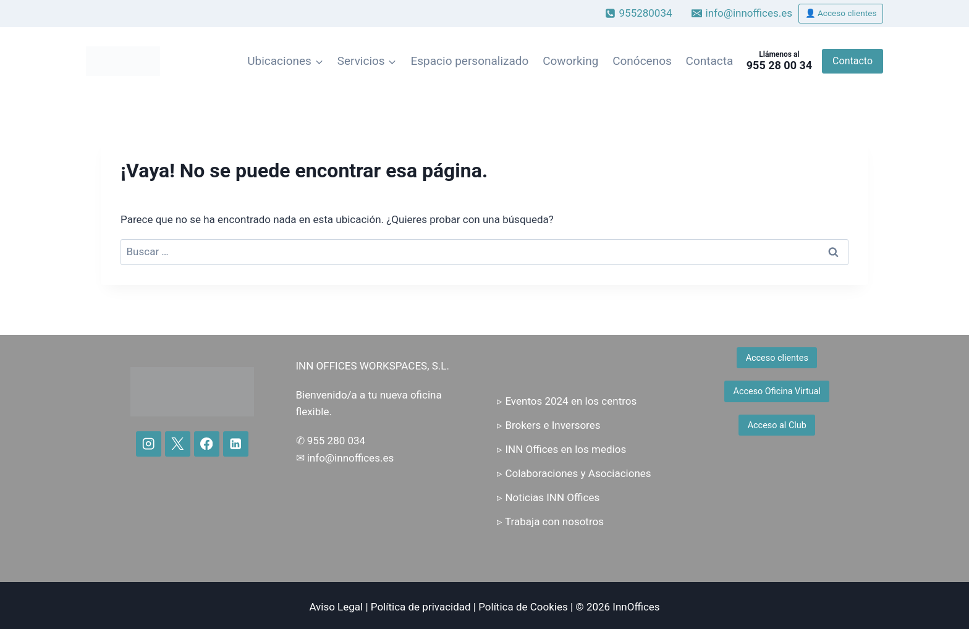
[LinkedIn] (235, 444)
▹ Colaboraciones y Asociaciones (574, 473)
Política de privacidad (421, 607)
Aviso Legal (336, 607)
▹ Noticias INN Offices (548, 497)
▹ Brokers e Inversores (548, 425)
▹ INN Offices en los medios (561, 449)
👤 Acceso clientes (841, 13)
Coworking (570, 61)
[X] (177, 444)
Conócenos (642, 61)
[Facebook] (206, 444)
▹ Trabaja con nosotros (550, 521)
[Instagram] (148, 444)
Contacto (852, 61)
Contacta (710, 61)
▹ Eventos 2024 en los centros (567, 401)
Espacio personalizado (469, 61)
